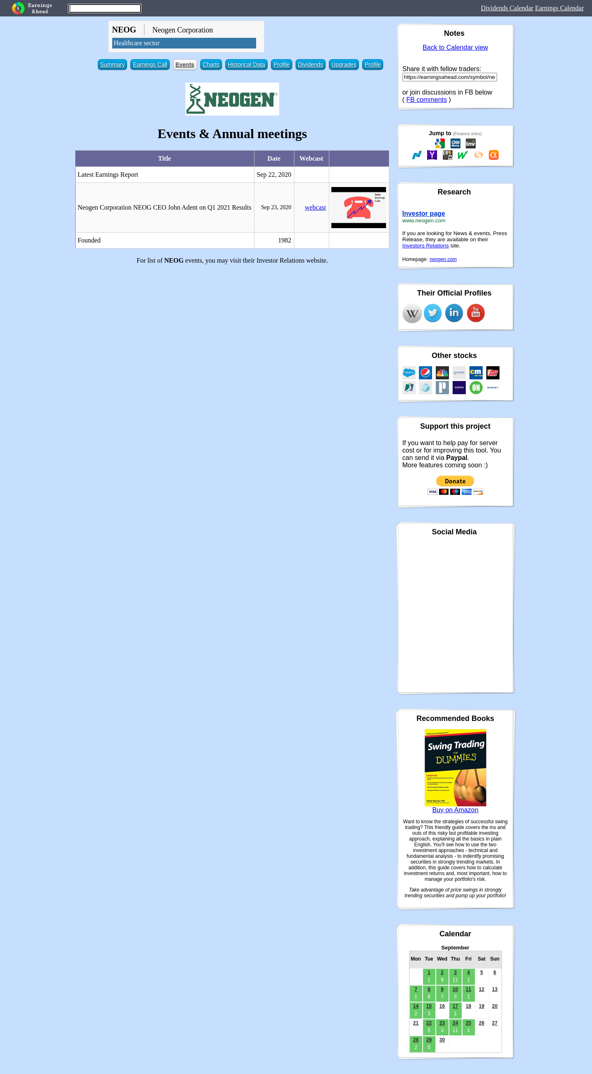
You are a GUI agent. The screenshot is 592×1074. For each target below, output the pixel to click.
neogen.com (443, 259)
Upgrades (343, 64)
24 (455, 1023)
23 (442, 1023)
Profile (281, 64)
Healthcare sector (137, 42)
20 (494, 1006)
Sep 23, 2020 (276, 207)
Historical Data (246, 64)
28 (416, 1040)
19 (481, 1006)
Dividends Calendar (507, 8)
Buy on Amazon (455, 809)
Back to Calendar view (455, 47)
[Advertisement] (232, 328)
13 (494, 989)
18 (468, 1006)
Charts (211, 64)
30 (442, 1040)
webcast (315, 207)
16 (442, 1006)
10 (455, 989)
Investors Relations (425, 246)
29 (429, 1040)
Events (185, 64)
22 (429, 1023)
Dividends (310, 64)
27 (494, 1023)
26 (481, 1023)
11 (468, 989)
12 (481, 989)
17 (455, 1006)
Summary (112, 64)
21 (416, 1023)
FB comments (426, 99)
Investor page (423, 213)
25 (468, 1023)
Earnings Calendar (559, 8)
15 (429, 1006)
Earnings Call (150, 64)
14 (416, 1006)
